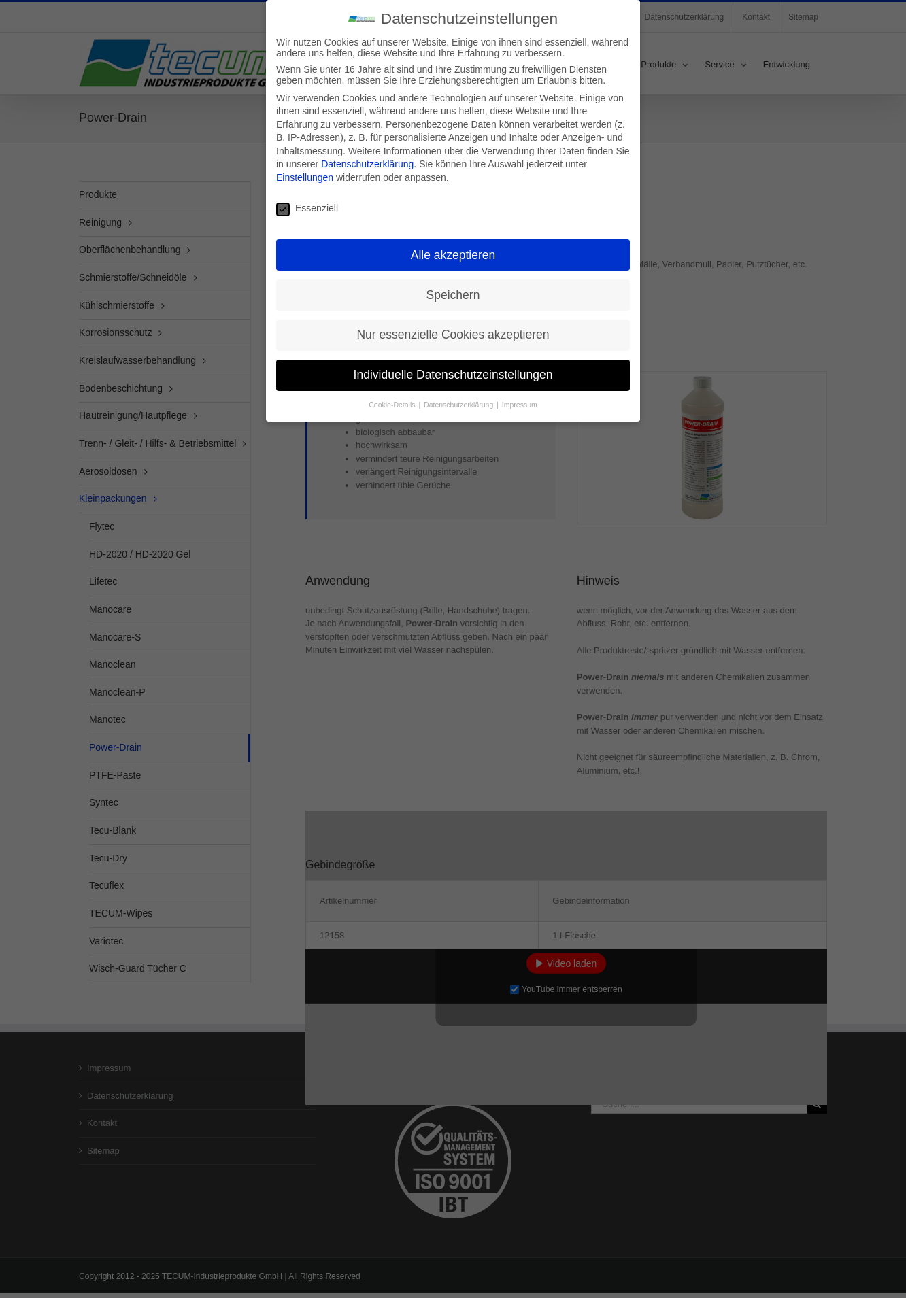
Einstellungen (304, 175)
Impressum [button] (519, 402)
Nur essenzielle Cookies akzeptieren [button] (452, 332)
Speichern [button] (453, 292)
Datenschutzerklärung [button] (459, 402)
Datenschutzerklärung (367, 161)
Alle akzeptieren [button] (453, 252)
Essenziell (307, 205)
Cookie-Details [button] (393, 402)
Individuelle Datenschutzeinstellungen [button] (453, 372)
